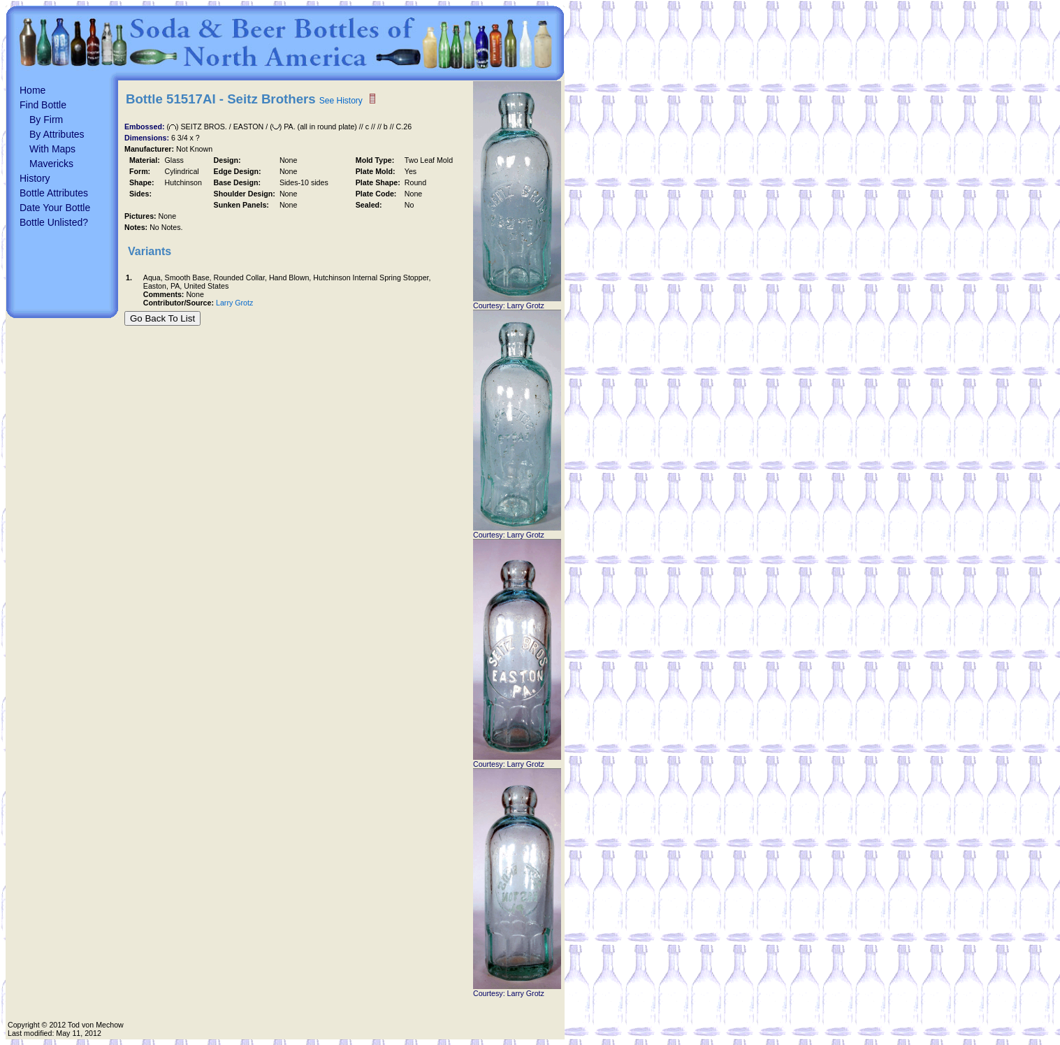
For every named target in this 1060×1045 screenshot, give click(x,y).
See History (341, 101)
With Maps (52, 148)
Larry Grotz (234, 302)
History (35, 178)
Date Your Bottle (55, 207)
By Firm (46, 119)
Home (32, 90)
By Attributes (57, 134)
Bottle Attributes (54, 193)
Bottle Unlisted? (54, 222)
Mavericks (51, 163)
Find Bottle (43, 104)
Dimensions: (147, 138)
